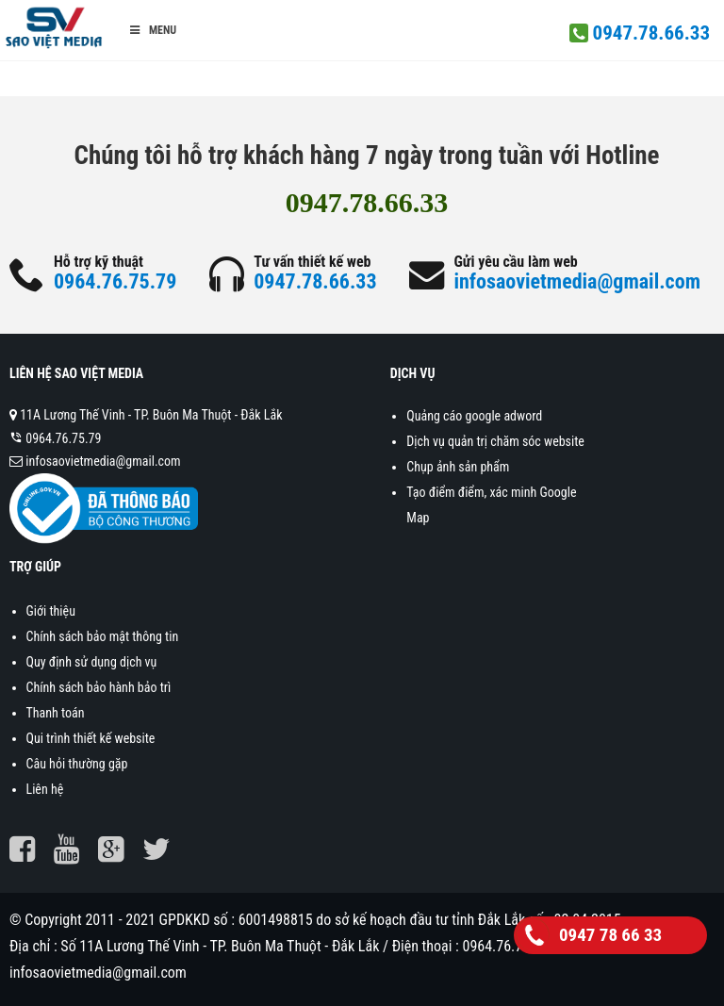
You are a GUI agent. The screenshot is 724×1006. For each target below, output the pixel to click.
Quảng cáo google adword (474, 415)
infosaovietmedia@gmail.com (576, 281)
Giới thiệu (50, 610)
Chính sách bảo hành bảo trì (99, 687)
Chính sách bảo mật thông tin (102, 636)
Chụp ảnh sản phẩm (457, 466)
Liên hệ (45, 789)
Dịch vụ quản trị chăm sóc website (495, 441)
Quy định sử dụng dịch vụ (91, 661)
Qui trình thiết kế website (91, 738)
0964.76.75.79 (115, 281)
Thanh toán (55, 712)
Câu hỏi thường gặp (77, 763)
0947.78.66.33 (651, 33)
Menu (151, 30)
